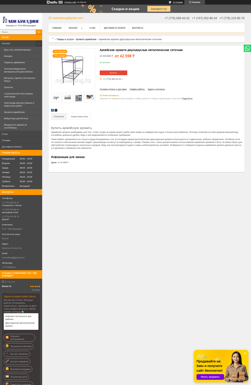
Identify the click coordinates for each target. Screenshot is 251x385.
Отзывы (6, 140)
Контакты (137, 28)
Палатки (8, 87)
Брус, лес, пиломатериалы (17, 49)
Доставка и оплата (12, 146)
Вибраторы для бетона (16, 118)
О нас (5, 134)
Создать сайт (70, 2)
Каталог (6, 43)
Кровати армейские (14, 112)
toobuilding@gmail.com (13, 257)
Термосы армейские (14, 62)
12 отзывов (178, 2)
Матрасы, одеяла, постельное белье (19, 79)
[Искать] (39, 32)
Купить (113, 72)
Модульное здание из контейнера (15, 126)
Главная (56, 28)
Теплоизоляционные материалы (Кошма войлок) (18, 70)
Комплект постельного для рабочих (18, 317)
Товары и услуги (65, 39)
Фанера (8, 56)
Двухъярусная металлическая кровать (20, 324)
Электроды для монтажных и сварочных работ (19, 104)
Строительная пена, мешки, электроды (18, 95)
